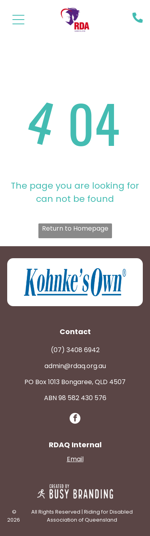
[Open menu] (18, 20)
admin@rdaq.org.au (75, 366)
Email (75, 459)
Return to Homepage (75, 228)
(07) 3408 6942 (75, 350)
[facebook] (75, 419)
